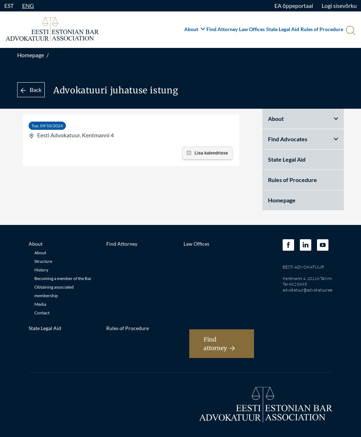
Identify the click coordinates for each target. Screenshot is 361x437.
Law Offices (252, 29)
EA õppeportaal (293, 5)
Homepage (30, 54)
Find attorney (219, 344)
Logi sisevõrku (339, 5)
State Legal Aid (282, 29)
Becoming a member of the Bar (63, 278)
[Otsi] (350, 31)
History (41, 269)
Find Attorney (222, 29)
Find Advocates (303, 139)
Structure (43, 261)
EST (9, 5)
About (194, 29)
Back (31, 89)
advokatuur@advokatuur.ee (307, 290)
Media (40, 304)
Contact (41, 312)
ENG (28, 5)
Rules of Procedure (322, 29)
